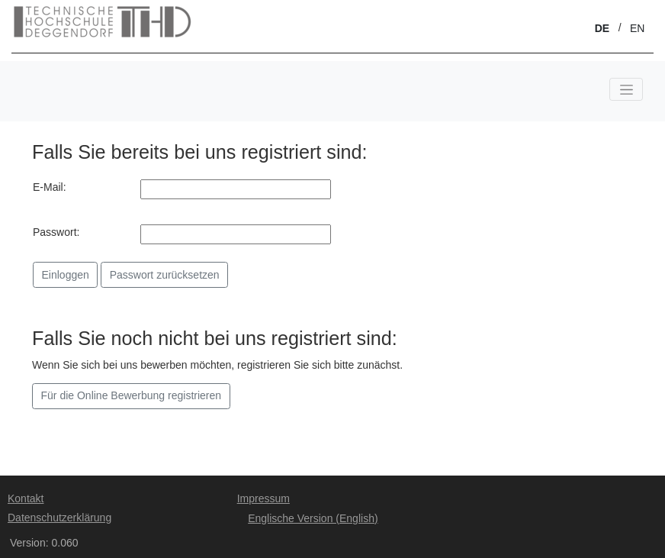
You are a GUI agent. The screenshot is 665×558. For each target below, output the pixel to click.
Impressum (263, 498)
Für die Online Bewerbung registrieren (131, 395)
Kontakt (25, 498)
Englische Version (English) (312, 518)
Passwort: (56, 232)
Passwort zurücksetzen (165, 275)
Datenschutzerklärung (59, 517)
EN (637, 28)
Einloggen (65, 275)
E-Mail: (49, 187)
